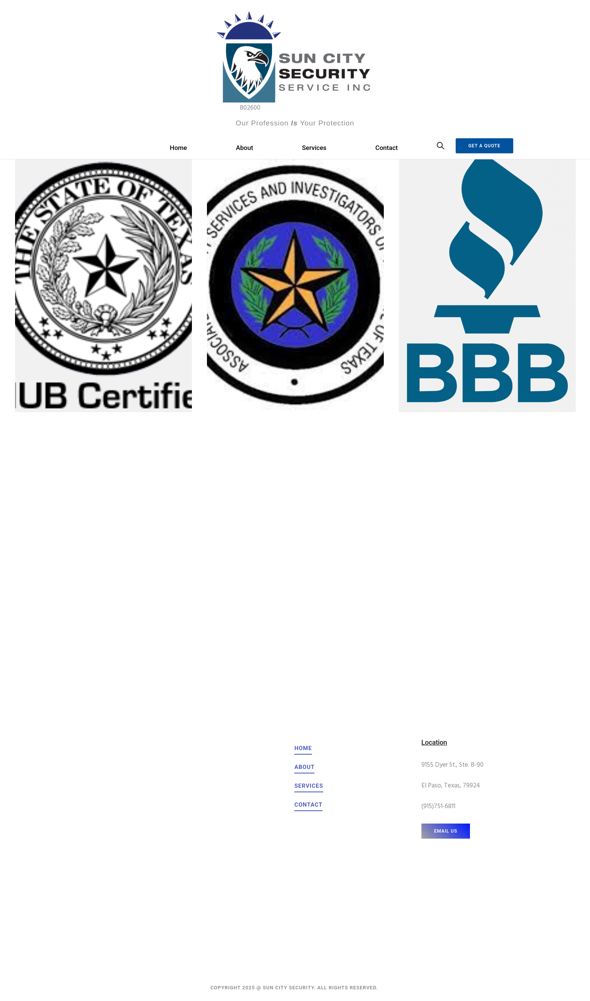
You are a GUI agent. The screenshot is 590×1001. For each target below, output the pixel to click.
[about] (304, 767)
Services (314, 147)
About (244, 147)
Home (178, 147)
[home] (303, 748)
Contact (387, 147)
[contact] (308, 804)
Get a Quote (484, 145)
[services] (308, 786)
